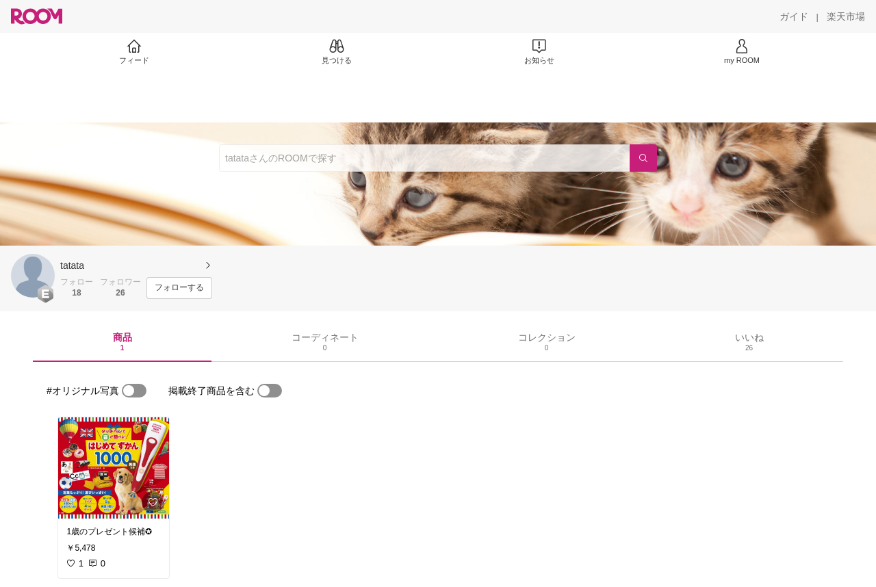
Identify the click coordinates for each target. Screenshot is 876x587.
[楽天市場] (846, 16)
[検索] (643, 158)
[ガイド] (794, 16)
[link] (113, 468)
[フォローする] (179, 288)
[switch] (134, 390)
